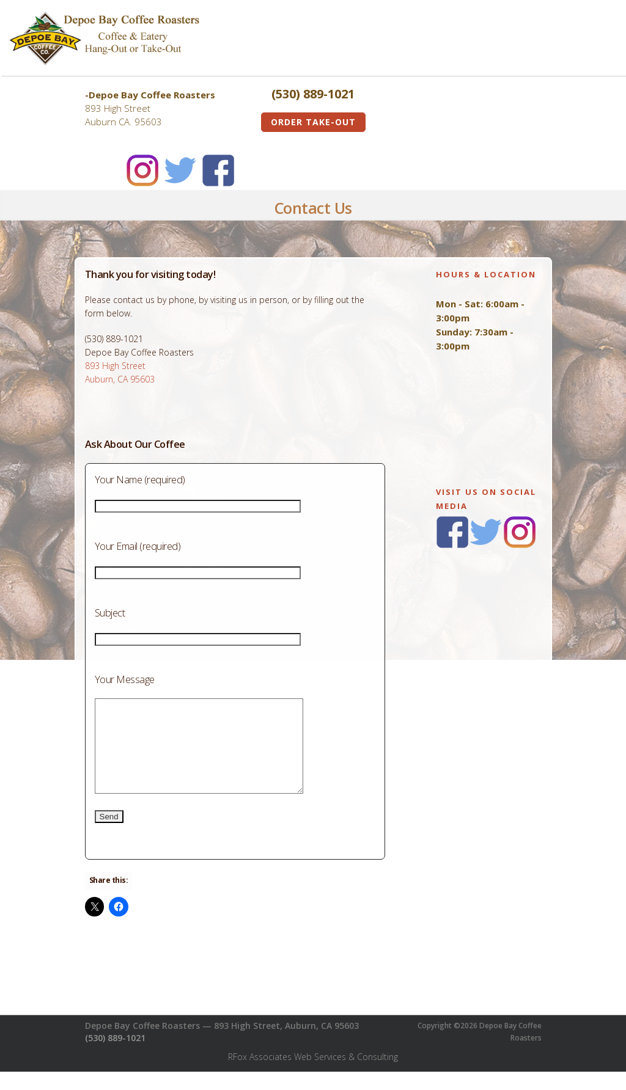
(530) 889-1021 (115, 1056)
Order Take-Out (313, 122)
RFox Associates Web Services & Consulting (313, 1075)
